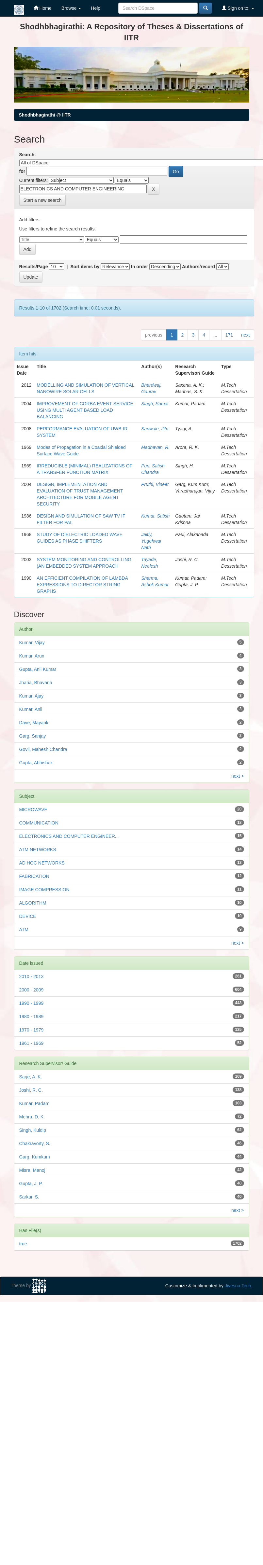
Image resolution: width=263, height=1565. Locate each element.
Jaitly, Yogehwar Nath (151, 541)
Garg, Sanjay (32, 736)
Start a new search (43, 200)
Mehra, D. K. (32, 1116)
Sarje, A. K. (30, 1076)
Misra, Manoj (32, 1170)
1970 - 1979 (31, 1029)
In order (139, 266)
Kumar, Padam (34, 1103)
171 (229, 335)
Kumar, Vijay (32, 642)
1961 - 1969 (31, 1043)
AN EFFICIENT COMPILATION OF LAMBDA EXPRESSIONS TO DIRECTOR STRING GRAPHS (82, 584)
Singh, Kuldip (32, 1130)
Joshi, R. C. (31, 1090)
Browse (71, 8)
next (245, 335)
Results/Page (33, 266)
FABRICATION (34, 876)
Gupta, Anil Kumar (38, 669)
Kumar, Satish (155, 516)
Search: (27, 154)
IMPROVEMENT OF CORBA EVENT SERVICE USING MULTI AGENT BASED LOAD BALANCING (85, 410)
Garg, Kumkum (34, 1156)
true (23, 1243)
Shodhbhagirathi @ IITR (45, 115)
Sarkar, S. (29, 1196)
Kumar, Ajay (31, 696)
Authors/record (198, 266)
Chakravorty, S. (34, 1143)
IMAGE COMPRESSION (44, 889)
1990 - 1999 (31, 1003)
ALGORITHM (32, 903)
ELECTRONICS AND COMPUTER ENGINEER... (69, 836)
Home (43, 8)
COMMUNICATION (38, 822)
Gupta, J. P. (31, 1183)
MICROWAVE (33, 809)
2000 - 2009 (31, 989)
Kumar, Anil (30, 709)
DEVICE (27, 916)
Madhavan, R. (155, 447)
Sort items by (85, 266)
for (22, 171)
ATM (24, 929)
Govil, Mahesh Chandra (43, 749)
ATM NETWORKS (37, 849)
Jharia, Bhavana (35, 682)
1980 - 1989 (31, 1016)
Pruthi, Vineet (155, 484)
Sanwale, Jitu (154, 428)
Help (95, 8)
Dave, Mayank (33, 722)
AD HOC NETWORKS (42, 863)
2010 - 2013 (31, 976)
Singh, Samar (155, 403)
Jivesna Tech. (239, 1285)
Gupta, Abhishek (36, 762)
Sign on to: (238, 8)
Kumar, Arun (31, 655)
